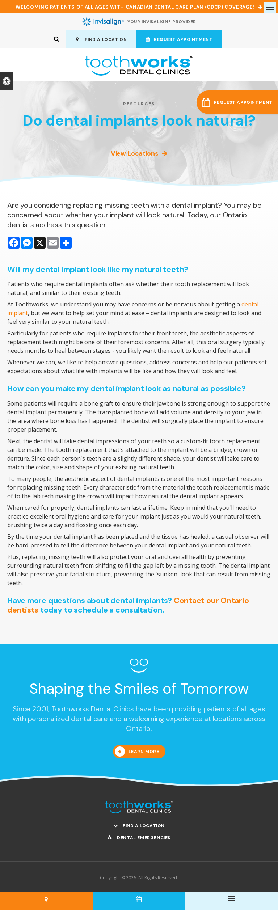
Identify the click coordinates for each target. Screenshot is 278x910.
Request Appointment (179, 39)
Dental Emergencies (139, 838)
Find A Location (101, 39)
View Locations (134, 153)
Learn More (144, 751)
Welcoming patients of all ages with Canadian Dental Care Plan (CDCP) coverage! (135, 7)
